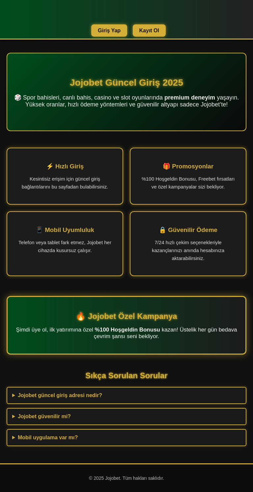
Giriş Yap (109, 30)
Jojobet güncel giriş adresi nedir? (60, 395)
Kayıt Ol (149, 30)
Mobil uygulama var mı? (48, 437)
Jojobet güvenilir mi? (44, 416)
